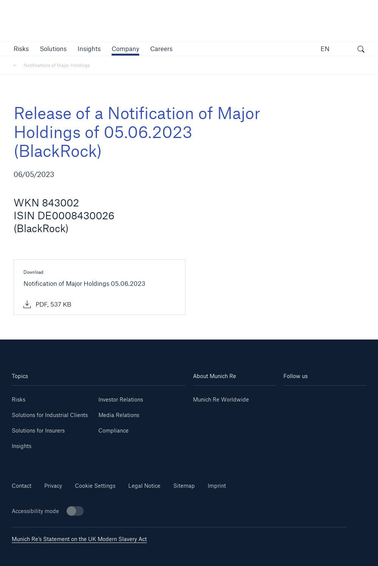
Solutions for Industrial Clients (50, 415)
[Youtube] (345, 396)
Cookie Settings (95, 485)
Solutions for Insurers (38, 430)
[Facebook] (345, 408)
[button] (21, 49)
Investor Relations (120, 399)
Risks (18, 399)
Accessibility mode (48, 511)
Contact (21, 485)
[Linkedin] (304, 396)
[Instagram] (304, 408)
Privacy (53, 485)
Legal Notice (144, 485)
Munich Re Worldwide (221, 399)
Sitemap (184, 485)
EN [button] (325, 49)
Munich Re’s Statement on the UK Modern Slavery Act (79, 539)
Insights (21, 446)
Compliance (113, 430)
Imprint (217, 485)
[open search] (361, 50)
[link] (89, 49)
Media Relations (118, 415)
